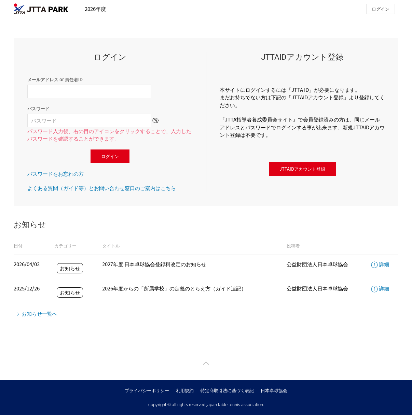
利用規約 (185, 390)
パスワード (38, 108)
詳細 (380, 264)
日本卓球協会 (274, 390)
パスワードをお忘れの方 (55, 173)
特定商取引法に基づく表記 (227, 390)
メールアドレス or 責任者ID (55, 79)
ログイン (380, 8)
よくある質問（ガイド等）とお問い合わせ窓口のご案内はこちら (101, 187)
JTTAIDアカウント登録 (302, 169)
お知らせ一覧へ (35, 313)
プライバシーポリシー (147, 390)
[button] (206, 363)
